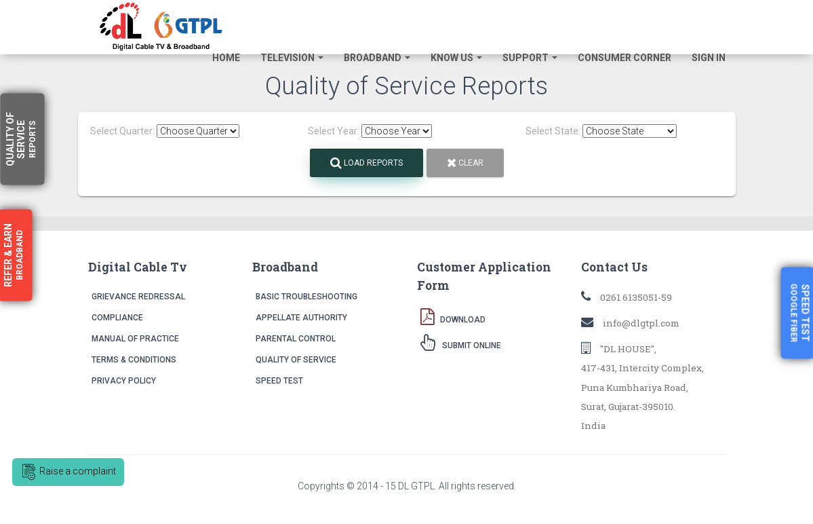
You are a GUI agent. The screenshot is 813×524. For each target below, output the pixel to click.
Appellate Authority (301, 317)
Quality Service (21, 139)
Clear (465, 163)
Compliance (117, 317)
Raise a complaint (68, 472)
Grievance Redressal (138, 296)
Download (452, 316)
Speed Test (279, 381)
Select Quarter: (122, 131)
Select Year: (333, 131)
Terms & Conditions (134, 359)
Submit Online (460, 342)
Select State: (553, 131)
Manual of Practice (135, 338)
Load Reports (366, 163)
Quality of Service (296, 359)
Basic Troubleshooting (306, 296)
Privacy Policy (124, 381)
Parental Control (296, 338)
